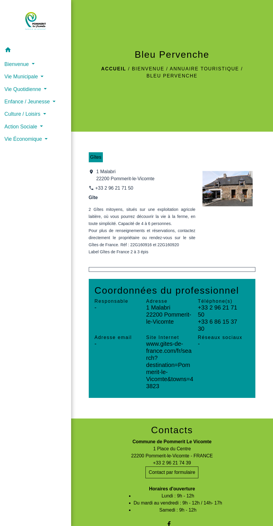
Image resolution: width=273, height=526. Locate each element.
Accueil (113, 68)
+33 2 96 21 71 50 (114, 188)
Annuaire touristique (204, 68)
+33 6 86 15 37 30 (217, 325)
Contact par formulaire (172, 472)
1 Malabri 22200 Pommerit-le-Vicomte (125, 175)
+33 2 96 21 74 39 (172, 462)
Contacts (172, 430)
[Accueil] (35, 22)
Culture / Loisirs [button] (23, 114)
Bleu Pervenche (172, 75)
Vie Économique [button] (23, 139)
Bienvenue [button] (17, 64)
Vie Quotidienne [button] (23, 89)
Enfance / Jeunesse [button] (27, 102)
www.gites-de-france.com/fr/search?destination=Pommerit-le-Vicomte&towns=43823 (169, 364)
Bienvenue (148, 68)
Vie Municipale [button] (21, 77)
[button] (35, 51)
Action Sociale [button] (21, 127)
